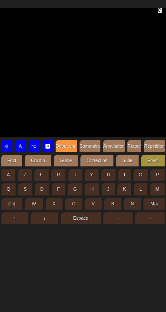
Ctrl (11, 204)
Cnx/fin (38, 160)
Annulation (113, 146)
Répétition (154, 146)
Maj (154, 204)
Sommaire (90, 146)
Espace (80, 218)
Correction (96, 160)
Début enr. (66, 146)
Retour (134, 146)
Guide (66, 160)
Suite (127, 160)
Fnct (11, 160)
